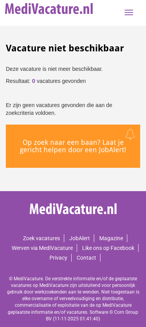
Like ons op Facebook (108, 248)
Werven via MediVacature (42, 248)
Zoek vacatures (41, 238)
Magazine (111, 238)
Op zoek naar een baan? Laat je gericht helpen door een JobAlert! (73, 146)
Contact (86, 258)
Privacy (58, 258)
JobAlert (79, 238)
